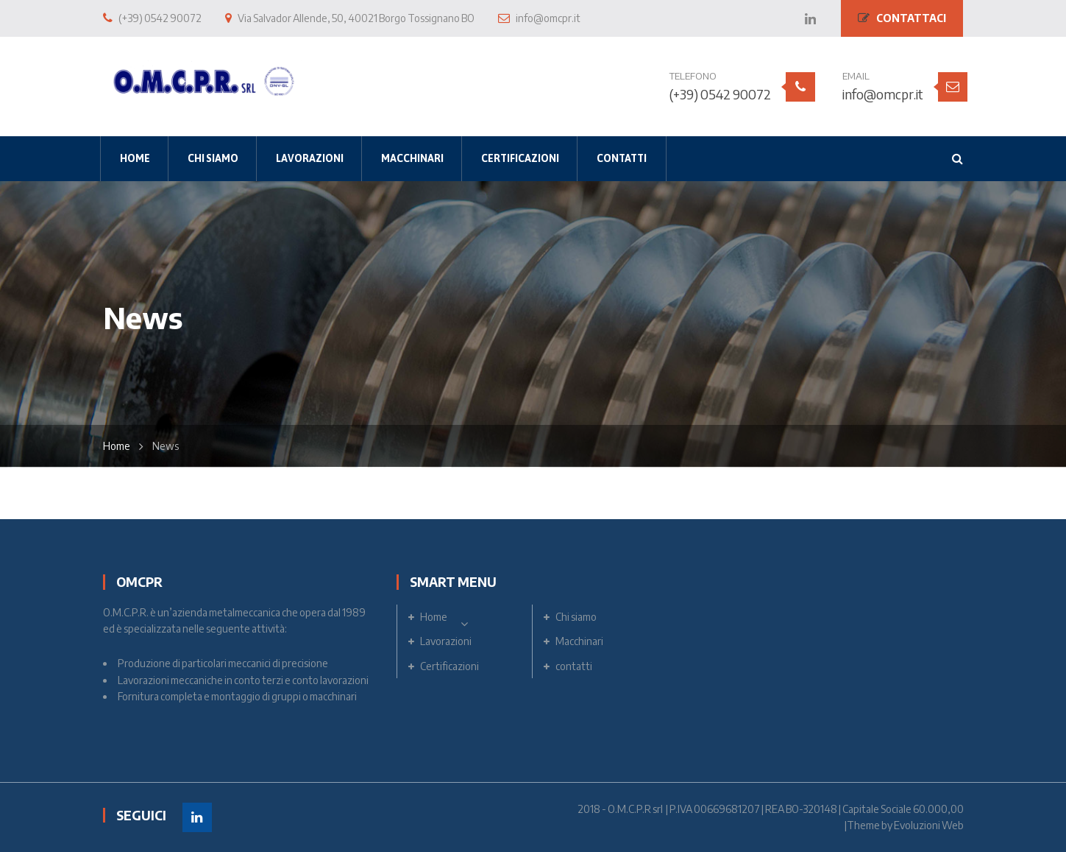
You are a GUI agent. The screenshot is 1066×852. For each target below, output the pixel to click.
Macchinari (579, 641)
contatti (573, 666)
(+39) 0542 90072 (720, 93)
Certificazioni (449, 666)
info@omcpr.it (882, 93)
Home (116, 446)
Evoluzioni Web (929, 825)
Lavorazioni (446, 641)
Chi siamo (576, 616)
